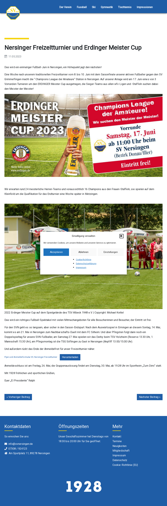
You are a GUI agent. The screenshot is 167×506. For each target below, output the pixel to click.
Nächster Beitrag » (149, 397)
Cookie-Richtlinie (83, 260)
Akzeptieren (56, 252)
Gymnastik (107, 7)
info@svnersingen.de (20, 443)
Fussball (82, 7)
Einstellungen (111, 252)
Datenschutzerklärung (86, 263)
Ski (94, 7)
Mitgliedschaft (120, 450)
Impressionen (145, 7)
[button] (122, 236)
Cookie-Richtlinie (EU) (125, 465)
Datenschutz (119, 460)
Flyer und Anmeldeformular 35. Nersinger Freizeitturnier (30, 357)
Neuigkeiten (119, 446)
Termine (117, 441)
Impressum (81, 267)
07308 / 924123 (17, 448)
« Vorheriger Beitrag (18, 397)
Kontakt (116, 436)
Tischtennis (124, 7)
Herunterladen (70, 357)
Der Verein (65, 7)
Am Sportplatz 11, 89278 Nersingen (29, 453)
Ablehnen (83, 252)
